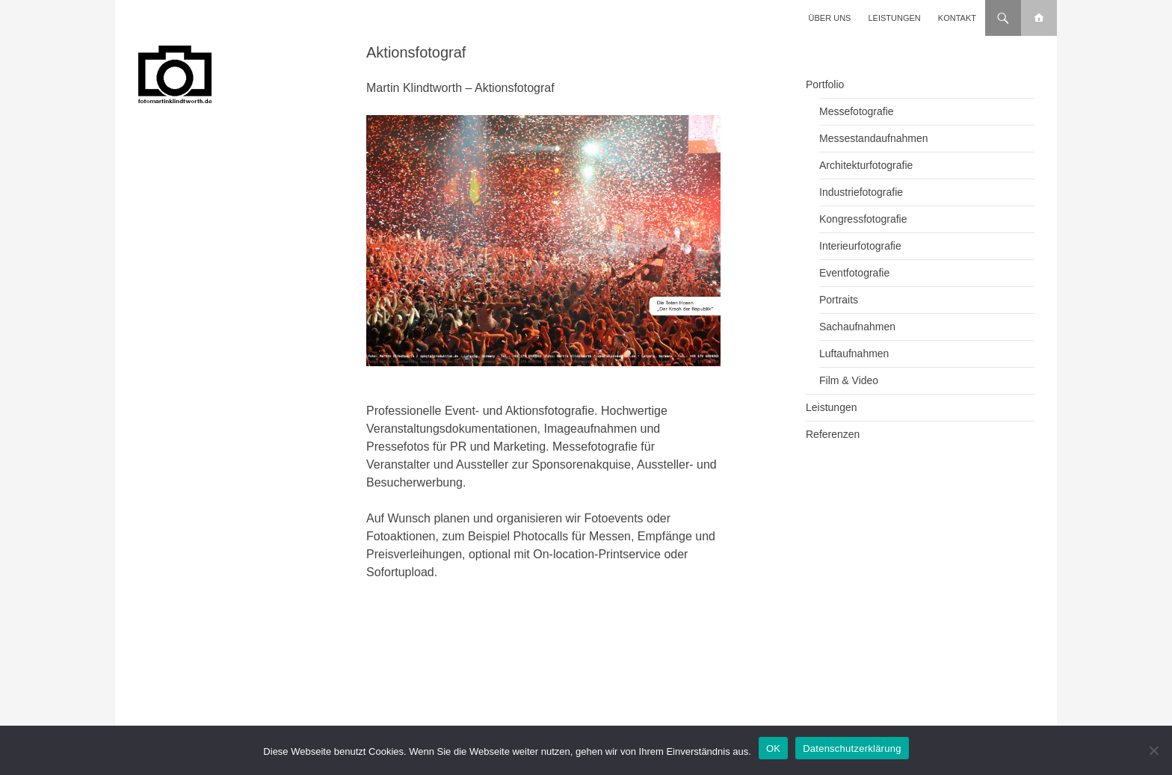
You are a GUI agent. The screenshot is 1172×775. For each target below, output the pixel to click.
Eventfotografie (854, 273)
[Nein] (1153, 750)
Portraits (838, 300)
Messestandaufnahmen (873, 138)
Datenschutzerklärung (852, 748)
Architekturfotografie (866, 165)
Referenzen (833, 434)
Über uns (830, 17)
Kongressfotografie (863, 219)
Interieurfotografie (860, 246)
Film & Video (848, 380)
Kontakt (957, 17)
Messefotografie (856, 111)
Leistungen (895, 17)
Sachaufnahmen (857, 327)
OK (773, 748)
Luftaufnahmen (854, 353)
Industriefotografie (861, 192)
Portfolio (825, 84)
